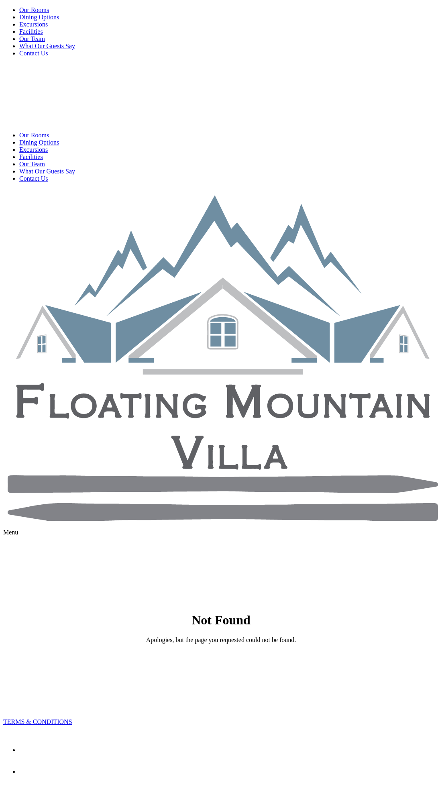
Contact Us (33, 53)
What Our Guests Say (47, 46)
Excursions (33, 24)
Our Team (32, 38)
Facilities (31, 31)
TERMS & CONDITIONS (37, 721)
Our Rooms (34, 9)
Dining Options (39, 17)
